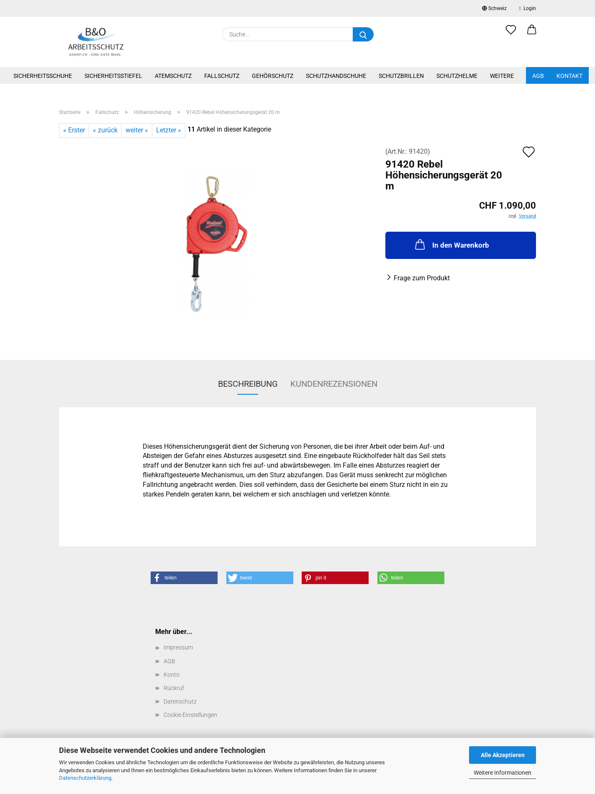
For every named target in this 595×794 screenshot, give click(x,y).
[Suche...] (363, 34)
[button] (531, 34)
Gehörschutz (272, 75)
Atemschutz (173, 75)
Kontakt (569, 75)
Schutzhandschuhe (336, 75)
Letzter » (168, 130)
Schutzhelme (456, 75)
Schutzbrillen (401, 75)
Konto (172, 674)
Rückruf (174, 688)
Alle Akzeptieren (503, 755)
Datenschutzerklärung (85, 778)
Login (527, 8)
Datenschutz (180, 701)
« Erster (74, 130)
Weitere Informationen (502, 772)
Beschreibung (248, 384)
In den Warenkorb (451, 244)
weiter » (137, 130)
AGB (538, 75)
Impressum (178, 647)
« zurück (105, 130)
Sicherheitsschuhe (42, 75)
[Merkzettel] (510, 34)
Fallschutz (221, 75)
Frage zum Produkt (422, 278)
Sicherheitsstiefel (113, 75)
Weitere (502, 75)
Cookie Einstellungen (190, 714)
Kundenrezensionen (333, 384)
